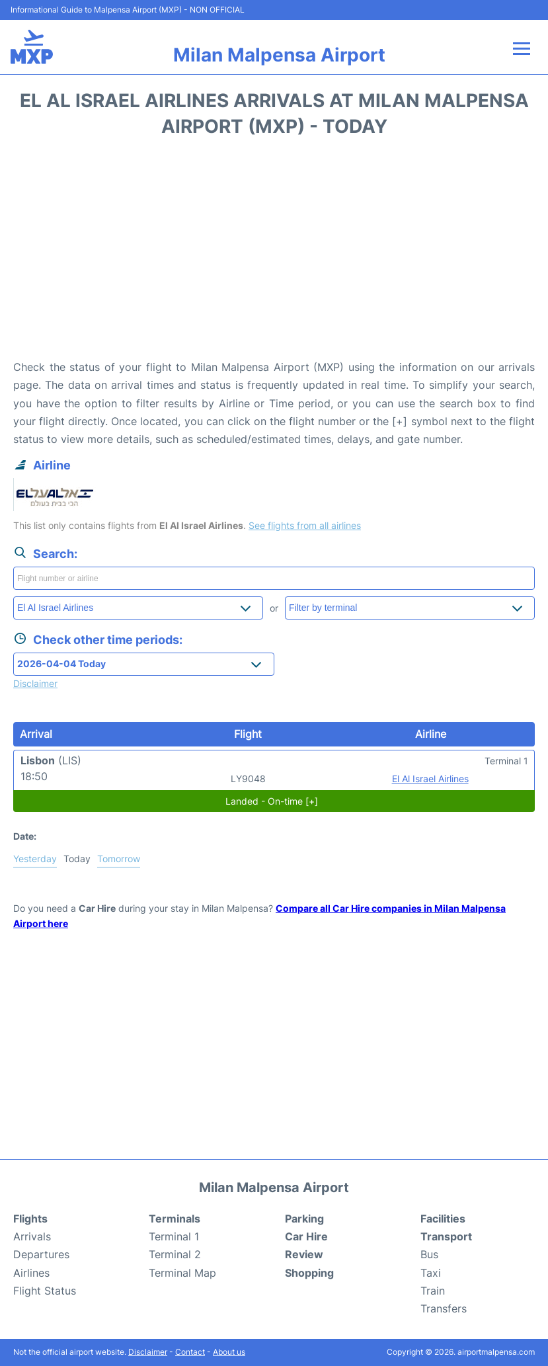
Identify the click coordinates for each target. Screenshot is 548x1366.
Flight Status (44, 1290)
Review (304, 1254)
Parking (304, 1218)
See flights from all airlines (305, 525)
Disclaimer (147, 1352)
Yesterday (35, 858)
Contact (190, 1352)
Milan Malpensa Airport (279, 55)
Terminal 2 (175, 1254)
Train (432, 1290)
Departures (41, 1254)
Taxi (430, 1272)
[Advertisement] (274, 252)
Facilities (442, 1218)
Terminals (174, 1218)
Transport (446, 1236)
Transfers (443, 1308)
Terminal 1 (174, 1236)
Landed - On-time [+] (271, 801)
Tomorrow (118, 858)
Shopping (309, 1272)
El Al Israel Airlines (430, 778)
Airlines (31, 1272)
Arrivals (32, 1236)
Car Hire (306, 1236)
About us (229, 1352)
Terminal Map (182, 1272)
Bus (429, 1254)
